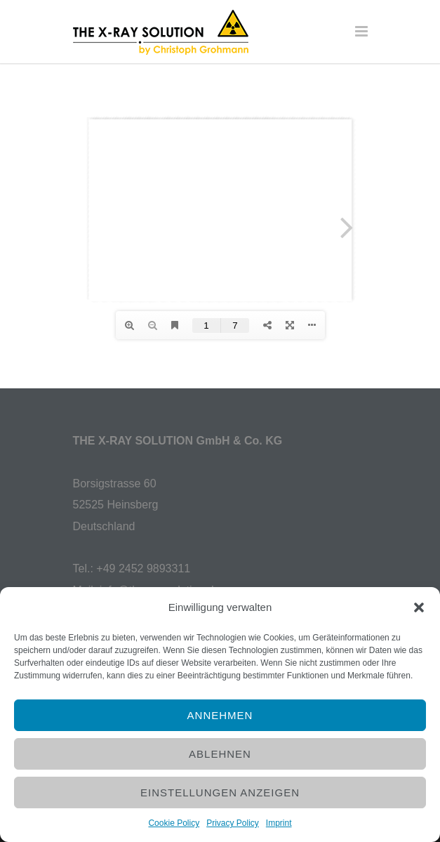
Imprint (279, 823)
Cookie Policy (173, 823)
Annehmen (220, 715)
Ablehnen (220, 754)
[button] (419, 607)
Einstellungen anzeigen (220, 792)
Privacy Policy (232, 823)
